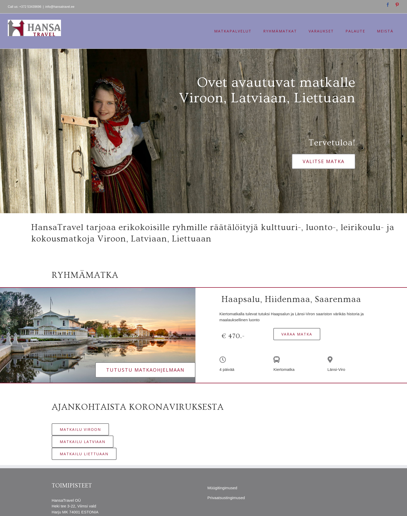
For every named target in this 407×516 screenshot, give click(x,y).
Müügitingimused (222, 488)
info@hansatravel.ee (59, 7)
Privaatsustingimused (226, 497)
